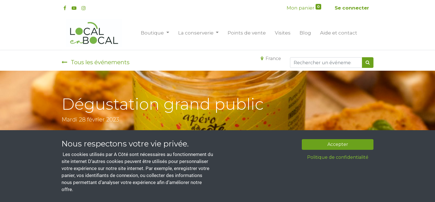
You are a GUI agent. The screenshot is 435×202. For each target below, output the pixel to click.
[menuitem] (246, 33)
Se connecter (352, 8)
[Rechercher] (367, 62)
